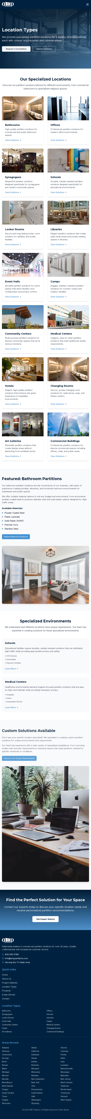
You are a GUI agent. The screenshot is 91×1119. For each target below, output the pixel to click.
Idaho (63, 1058)
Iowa (62, 1061)
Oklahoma (65, 1086)
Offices (49, 1011)
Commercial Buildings (55, 1032)
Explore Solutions (44, 49)
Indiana (34, 1061)
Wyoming (35, 1103)
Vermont (64, 1096)
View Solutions (13, 140)
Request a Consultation (16, 49)
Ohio (33, 1086)
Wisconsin (6, 1103)
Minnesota (35, 1072)
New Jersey (66, 1079)
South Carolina (8, 1093)
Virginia (5, 1100)
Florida (63, 1055)
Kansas (5, 1065)
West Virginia (66, 1100)
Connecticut (7, 1055)
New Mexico (7, 1082)
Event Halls (6, 1021)
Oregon (5, 1089)
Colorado (64, 1051)
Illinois (4, 1061)
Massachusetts (67, 1068)
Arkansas (5, 1051)
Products (6, 990)
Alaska (34, 1048)
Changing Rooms (54, 1028)
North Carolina (66, 1082)
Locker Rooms (8, 1018)
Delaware (35, 1055)
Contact (5, 998)
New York (35, 1082)
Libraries (50, 1018)
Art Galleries (7, 1032)
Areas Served (8, 994)
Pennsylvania (36, 1089)
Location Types (9, 986)
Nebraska (65, 1075)
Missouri (5, 1075)
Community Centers (10, 1025)
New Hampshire (37, 1079)
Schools (50, 1014)
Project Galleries (9, 982)
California (35, 1051)
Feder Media (63, 1110)
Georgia (5, 1058)
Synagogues (7, 1014)
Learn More (11, 668)
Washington (36, 1100)
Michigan (5, 1072)
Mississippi (65, 1072)
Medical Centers (53, 1025)
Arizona (64, 1048)
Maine (4, 1068)
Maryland (35, 1068)
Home (5, 975)
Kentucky (35, 1065)
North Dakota (7, 1086)
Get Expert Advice (45, 919)
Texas (4, 1096)
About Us (6, 978)
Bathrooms (6, 1011)
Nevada (5, 1079)
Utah (33, 1096)
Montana (34, 1075)
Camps (49, 1021)
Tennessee (65, 1093)
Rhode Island (66, 1089)
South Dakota (36, 1093)
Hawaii (34, 1058)
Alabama (5, 1048)
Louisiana (64, 1065)
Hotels (4, 1028)
